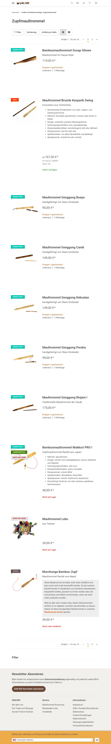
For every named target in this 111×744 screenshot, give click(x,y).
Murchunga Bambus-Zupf (59, 572)
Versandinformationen (83, 725)
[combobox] (52, 740)
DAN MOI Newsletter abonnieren (28, 689)
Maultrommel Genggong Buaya (63, 197)
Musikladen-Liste (50, 708)
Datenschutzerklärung (55, 679)
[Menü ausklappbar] (13, 3)
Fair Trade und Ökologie (22, 708)
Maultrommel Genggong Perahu (64, 347)
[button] (72, 3)
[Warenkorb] (96, 3)
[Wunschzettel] (90, 3)
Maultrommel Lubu (55, 519)
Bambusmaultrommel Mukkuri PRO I (67, 447)
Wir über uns (17, 705)
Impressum (78, 705)
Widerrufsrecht (79, 718)
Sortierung (31, 32)
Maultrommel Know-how (53, 705)
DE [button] (77, 3)
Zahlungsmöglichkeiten (83, 722)
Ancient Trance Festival (22, 712)
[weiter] (96, 39)
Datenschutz (78, 712)
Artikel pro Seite (49, 32)
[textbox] (52, 740)
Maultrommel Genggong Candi (63, 247)
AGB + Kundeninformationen (85, 708)
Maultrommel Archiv (53, 612)
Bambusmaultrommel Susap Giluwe (66, 50)
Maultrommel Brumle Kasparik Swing (67, 100)
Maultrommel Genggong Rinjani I (64, 397)
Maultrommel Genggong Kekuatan (65, 297)
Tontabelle (47, 712)
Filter (17, 32)
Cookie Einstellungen (82, 715)
